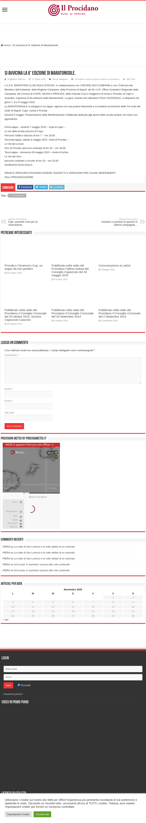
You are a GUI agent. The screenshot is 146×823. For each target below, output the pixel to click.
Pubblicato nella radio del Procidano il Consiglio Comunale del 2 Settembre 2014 (119, 313)
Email (8, 400)
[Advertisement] (73, 34)
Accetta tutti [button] (42, 814)
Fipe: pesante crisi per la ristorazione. (28, 222)
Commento (11, 355)
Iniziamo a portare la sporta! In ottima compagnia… (118, 222)
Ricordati (24, 685)
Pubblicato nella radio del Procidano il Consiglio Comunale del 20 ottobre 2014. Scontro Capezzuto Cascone (26, 314)
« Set (5, 619)
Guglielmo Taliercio (16, 79)
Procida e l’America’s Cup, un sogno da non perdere (24, 267)
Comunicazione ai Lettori (114, 265)
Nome (9, 389)
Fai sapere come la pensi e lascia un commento (97, 79)
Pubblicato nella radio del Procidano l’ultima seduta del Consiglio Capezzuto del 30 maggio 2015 (70, 270)
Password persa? (13, 694)
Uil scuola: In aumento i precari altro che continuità (41, 564)
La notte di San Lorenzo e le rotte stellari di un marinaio (44, 546)
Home (5, 45)
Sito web (9, 412)
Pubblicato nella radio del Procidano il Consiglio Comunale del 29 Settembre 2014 (73, 313)
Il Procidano (17, 195)
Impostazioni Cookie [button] (18, 814)
